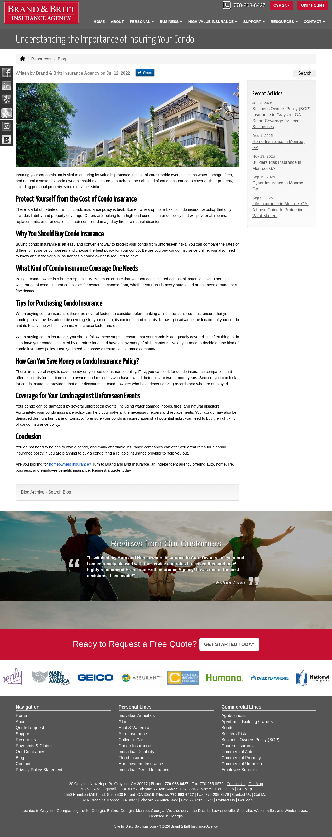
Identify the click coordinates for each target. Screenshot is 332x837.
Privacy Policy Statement (39, 770)
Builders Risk (234, 733)
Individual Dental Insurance (144, 770)
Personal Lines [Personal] (135, 707)
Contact (23, 764)
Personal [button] (142, 22)
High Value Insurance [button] (212, 22)
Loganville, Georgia (88, 811)
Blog (20, 757)
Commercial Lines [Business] (242, 707)
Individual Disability (137, 751)
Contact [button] (314, 22)
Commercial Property (241, 757)
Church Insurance (238, 746)
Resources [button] (284, 22)
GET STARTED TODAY (229, 644)
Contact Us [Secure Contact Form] (236, 784)
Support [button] (254, 22)
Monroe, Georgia (150, 811)
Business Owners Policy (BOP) (251, 740)
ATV (123, 721)
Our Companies (30, 751)
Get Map (255, 784)
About (117, 22)
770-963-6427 (246, 6)
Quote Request (30, 727)
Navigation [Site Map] (28, 707)
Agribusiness (234, 715)
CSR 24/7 (281, 6)
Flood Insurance (134, 757)
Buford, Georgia (120, 811)
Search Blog (59, 492)
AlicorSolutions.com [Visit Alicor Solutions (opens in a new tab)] (141, 826)
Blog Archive (33, 492)
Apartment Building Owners (247, 721)
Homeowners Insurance (141, 764)
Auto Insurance (133, 733)
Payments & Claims (34, 746)
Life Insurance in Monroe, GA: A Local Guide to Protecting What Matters (280, 210)
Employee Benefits (239, 770)
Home (99, 22)
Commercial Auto (238, 751)
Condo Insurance (135, 746)
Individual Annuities (137, 715)
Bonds (227, 727)
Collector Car (131, 740)
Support (23, 733)
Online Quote (312, 6)
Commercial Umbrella (242, 764)
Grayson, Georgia (55, 811)
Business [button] (171, 22)
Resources (41, 59)
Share (145, 73)
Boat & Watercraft (135, 727)
